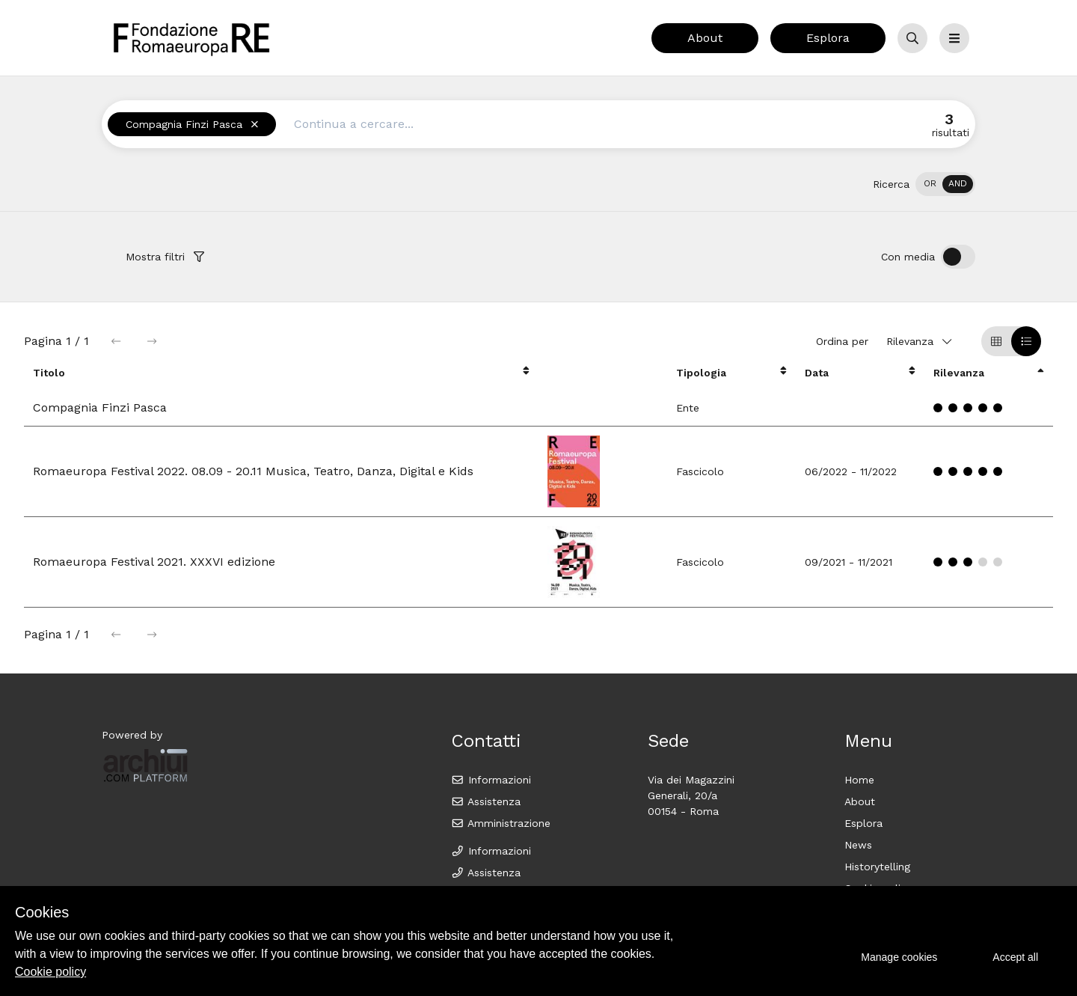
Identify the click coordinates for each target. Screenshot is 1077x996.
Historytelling (877, 867)
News (858, 845)
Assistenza (486, 801)
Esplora (828, 38)
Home (859, 780)
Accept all (1015, 957)
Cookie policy (50, 971)
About (704, 38)
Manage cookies (899, 957)
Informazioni (491, 780)
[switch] (945, 184)
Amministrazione (500, 823)
